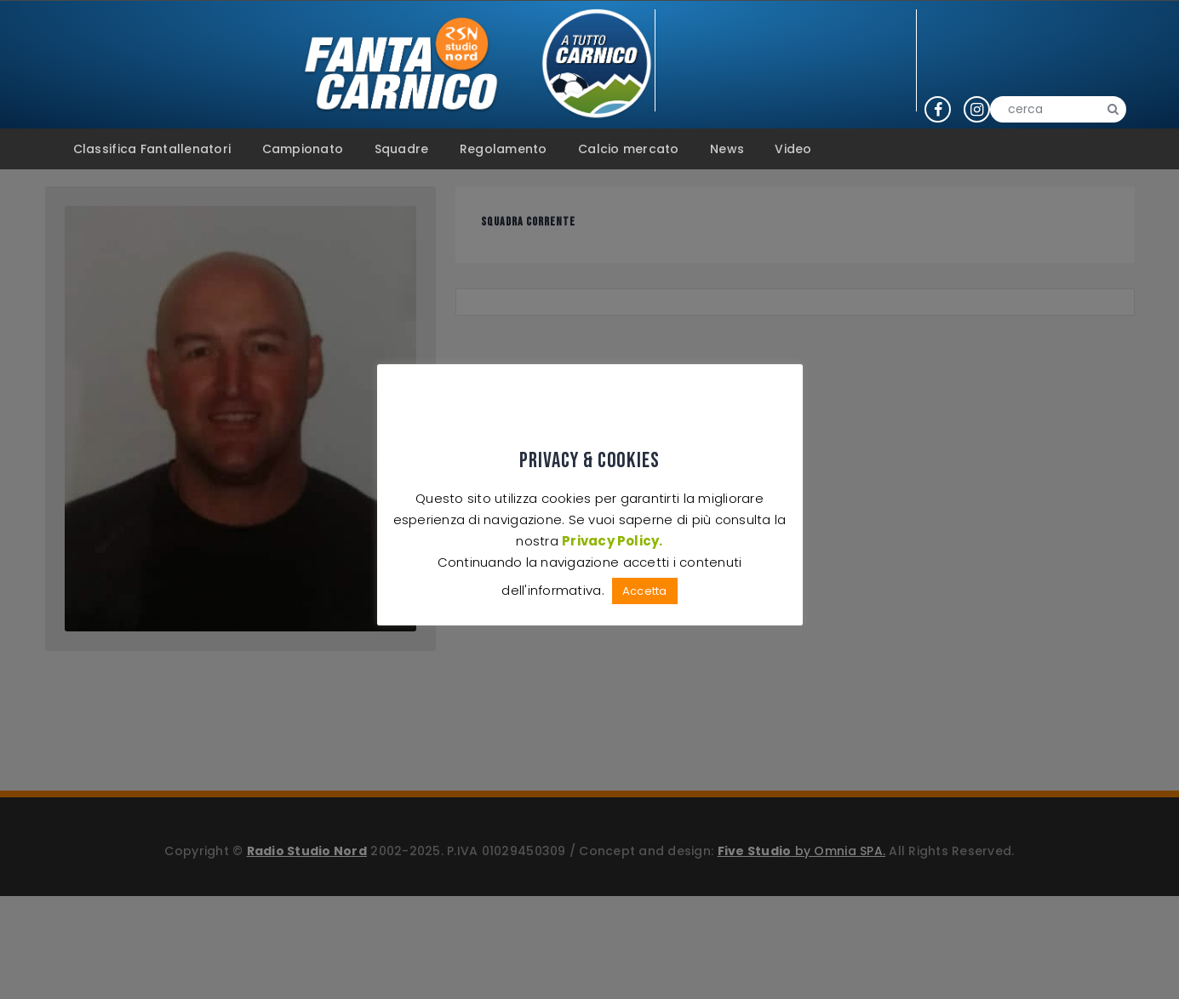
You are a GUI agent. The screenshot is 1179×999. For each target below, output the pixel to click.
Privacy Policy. (612, 541)
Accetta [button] (644, 591)
